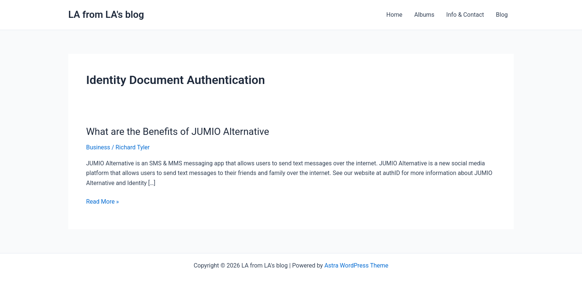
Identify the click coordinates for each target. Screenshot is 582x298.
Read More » (102, 201)
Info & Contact (465, 14)
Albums (424, 14)
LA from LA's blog (106, 14)
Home (394, 14)
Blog (502, 14)
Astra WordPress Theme (356, 265)
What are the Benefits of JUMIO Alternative (177, 131)
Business (98, 147)
